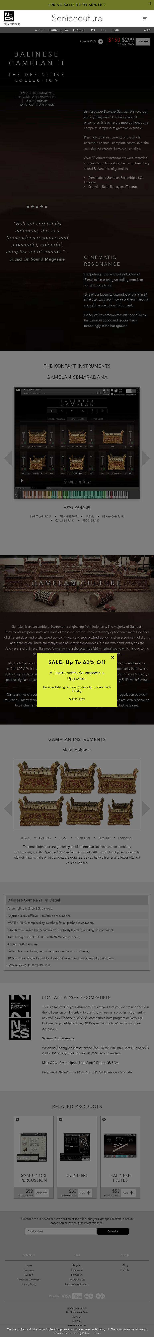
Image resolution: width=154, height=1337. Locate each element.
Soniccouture (77, 18)
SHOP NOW (77, 699)
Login (147, 29)
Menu (66, 30)
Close (97, 1333)
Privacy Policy (81, 1333)
